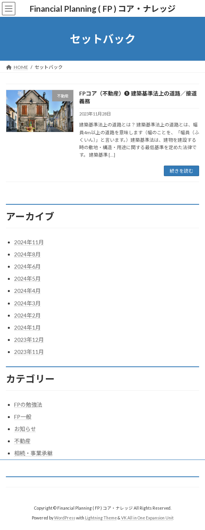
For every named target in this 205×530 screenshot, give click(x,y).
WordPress (64, 518)
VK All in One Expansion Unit (147, 518)
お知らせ (25, 428)
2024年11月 (29, 242)
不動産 (22, 441)
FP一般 (22, 416)
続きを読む (181, 171)
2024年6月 (27, 266)
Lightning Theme (101, 518)
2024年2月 (27, 315)
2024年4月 (27, 290)
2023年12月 (29, 339)
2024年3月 (27, 303)
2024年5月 (27, 278)
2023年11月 (29, 351)
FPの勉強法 (28, 404)
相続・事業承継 (33, 453)
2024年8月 (27, 254)
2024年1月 (27, 327)
